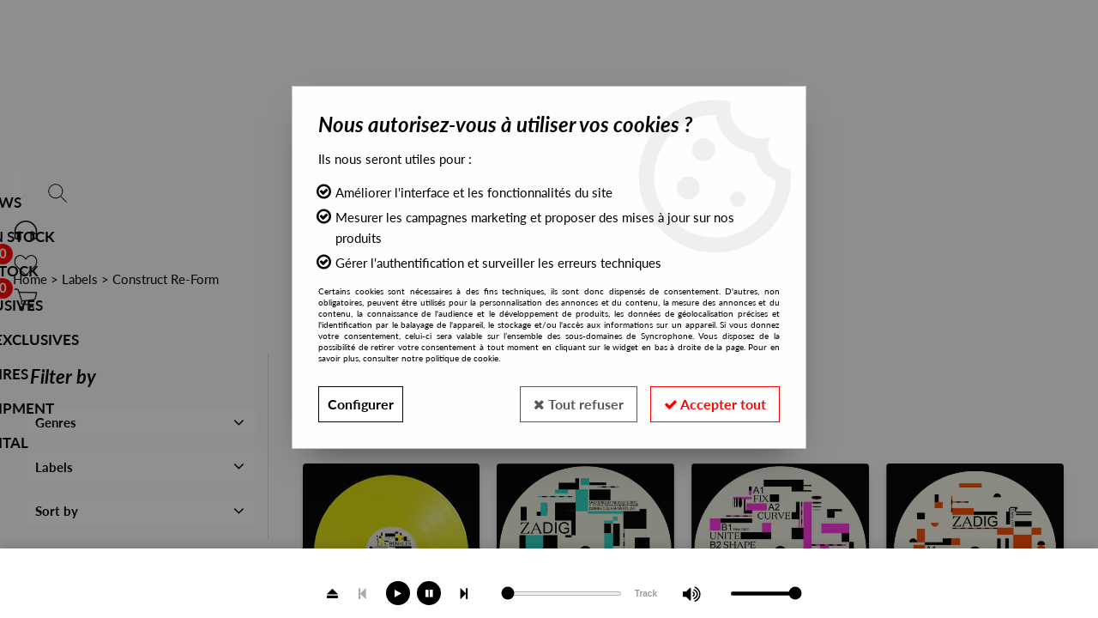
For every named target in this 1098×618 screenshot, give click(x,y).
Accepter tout (715, 404)
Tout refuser (579, 404)
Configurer (361, 404)
